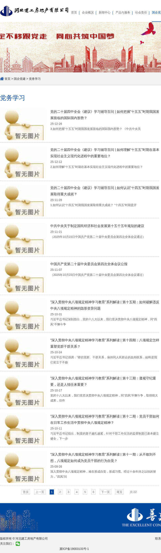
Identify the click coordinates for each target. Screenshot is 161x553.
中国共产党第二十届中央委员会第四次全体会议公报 (88, 264)
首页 (74, 12)
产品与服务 (123, 12)
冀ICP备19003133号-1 (74, 548)
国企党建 (20, 78)
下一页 (105, 492)
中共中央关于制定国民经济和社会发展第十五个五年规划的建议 (97, 226)
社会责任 (141, 12)
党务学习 (35, 78)
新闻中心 (104, 12)
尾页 (119, 492)
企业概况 (88, 12)
